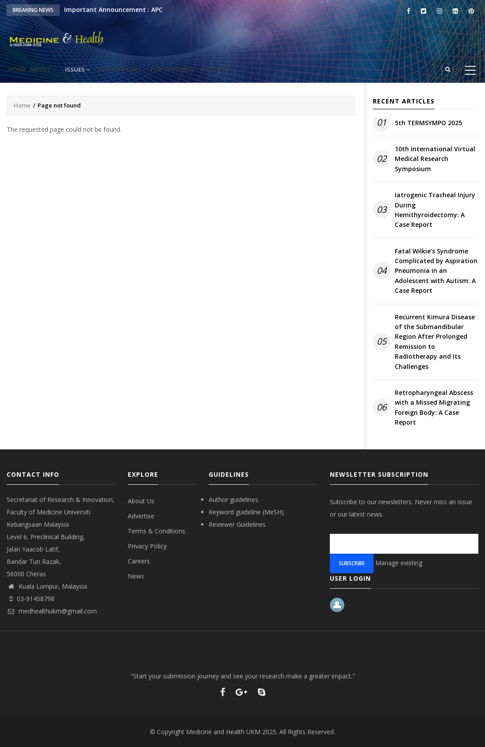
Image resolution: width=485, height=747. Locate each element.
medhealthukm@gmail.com (52, 611)
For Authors (143, 69)
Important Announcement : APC (113, 9)
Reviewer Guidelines (237, 524)
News (136, 576)
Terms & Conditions (156, 531)
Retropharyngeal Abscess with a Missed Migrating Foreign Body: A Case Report (434, 407)
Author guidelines (233, 499)
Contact (250, 69)
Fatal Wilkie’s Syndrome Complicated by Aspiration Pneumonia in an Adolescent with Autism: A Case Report (436, 271)
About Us (141, 501)
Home (22, 69)
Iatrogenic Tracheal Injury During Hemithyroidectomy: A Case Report (435, 210)
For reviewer (201, 69)
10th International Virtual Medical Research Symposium (435, 159)
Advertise (141, 516)
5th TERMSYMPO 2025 (428, 123)
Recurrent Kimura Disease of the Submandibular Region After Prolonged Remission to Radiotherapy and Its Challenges (435, 342)
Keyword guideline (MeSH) (246, 512)
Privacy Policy (147, 546)
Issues (94, 69)
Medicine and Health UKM (223, 732)
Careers (139, 561)
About (56, 69)
